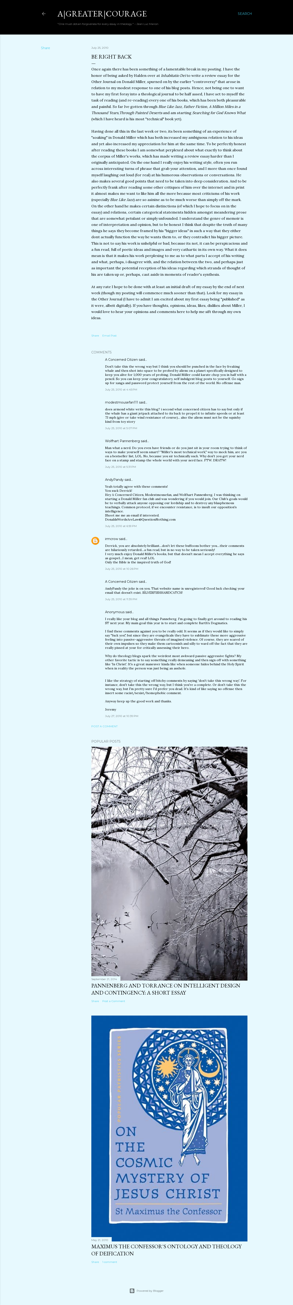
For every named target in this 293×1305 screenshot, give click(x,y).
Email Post (109, 335)
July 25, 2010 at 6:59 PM (121, 526)
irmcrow (111, 539)
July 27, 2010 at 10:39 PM (121, 716)
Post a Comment (104, 726)
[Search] (245, 13)
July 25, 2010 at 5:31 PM (120, 466)
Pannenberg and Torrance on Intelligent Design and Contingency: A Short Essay (165, 989)
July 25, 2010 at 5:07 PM (121, 428)
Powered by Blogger (146, 1291)
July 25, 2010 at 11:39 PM (121, 599)
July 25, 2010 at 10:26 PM (121, 568)
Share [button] (45, 48)
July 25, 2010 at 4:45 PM (121, 389)
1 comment (109, 1262)
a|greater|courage (102, 13)
